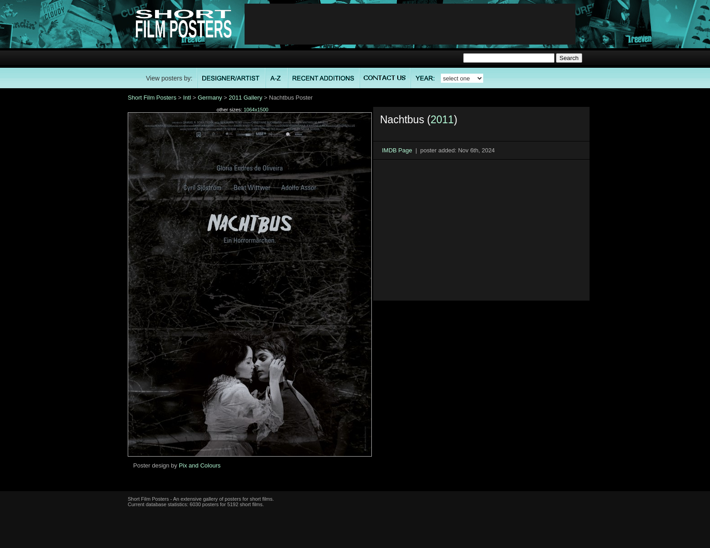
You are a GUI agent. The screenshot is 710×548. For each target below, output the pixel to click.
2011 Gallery (245, 97)
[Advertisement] (410, 24)
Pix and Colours (199, 465)
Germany (210, 97)
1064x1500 (256, 109)
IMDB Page (397, 150)
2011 (442, 120)
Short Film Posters (152, 97)
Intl (187, 97)
